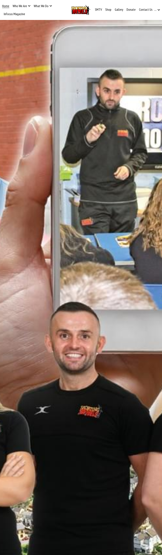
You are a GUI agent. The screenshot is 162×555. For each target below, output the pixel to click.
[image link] (81, 9)
